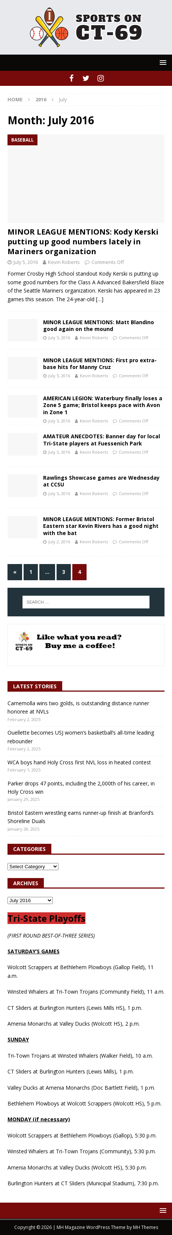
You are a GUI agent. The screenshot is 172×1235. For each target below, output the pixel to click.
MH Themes (145, 1227)
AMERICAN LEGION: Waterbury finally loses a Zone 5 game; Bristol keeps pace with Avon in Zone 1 (102, 405)
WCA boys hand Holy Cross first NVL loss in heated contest (79, 762)
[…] (99, 299)
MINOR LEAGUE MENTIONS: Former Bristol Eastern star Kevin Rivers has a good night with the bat (101, 525)
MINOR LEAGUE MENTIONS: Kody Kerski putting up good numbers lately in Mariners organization (83, 241)
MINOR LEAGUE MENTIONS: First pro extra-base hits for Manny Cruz (100, 363)
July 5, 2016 (25, 262)
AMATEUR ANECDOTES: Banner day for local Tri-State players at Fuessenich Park (101, 440)
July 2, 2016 (59, 541)
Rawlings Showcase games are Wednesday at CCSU (101, 481)
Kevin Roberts (64, 262)
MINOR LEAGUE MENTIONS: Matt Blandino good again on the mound (98, 325)
